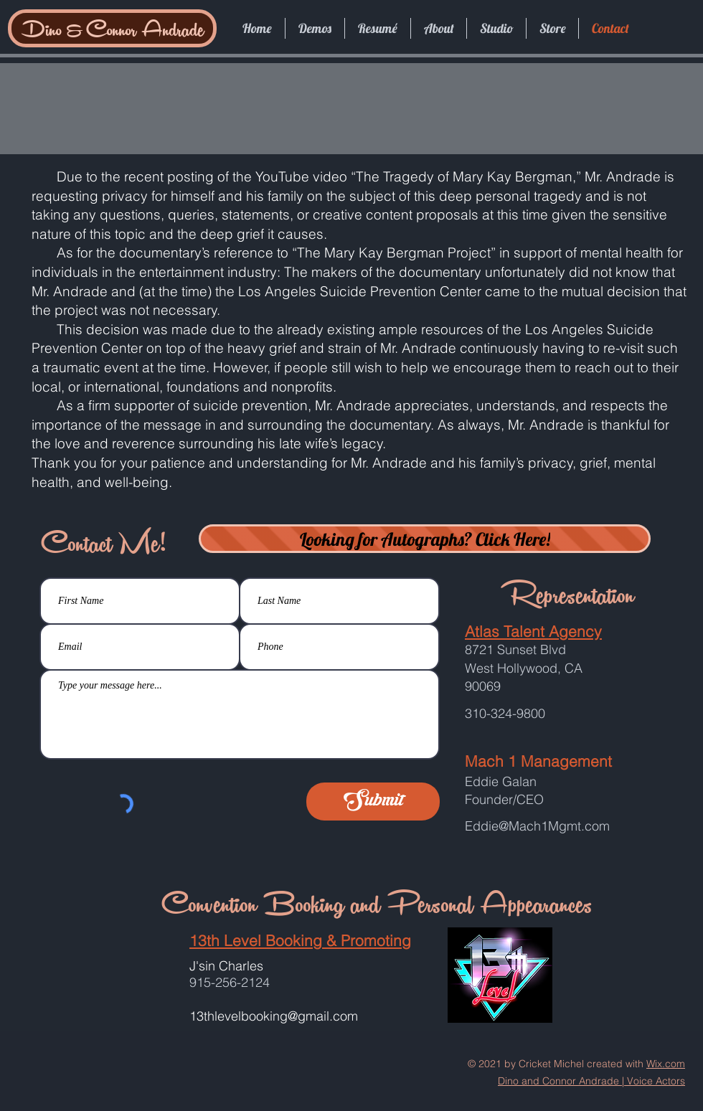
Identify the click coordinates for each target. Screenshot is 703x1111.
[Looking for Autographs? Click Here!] (425, 538)
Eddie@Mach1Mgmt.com (537, 826)
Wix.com (665, 1063)
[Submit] (373, 802)
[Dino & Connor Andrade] (112, 28)
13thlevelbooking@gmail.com (273, 1016)
